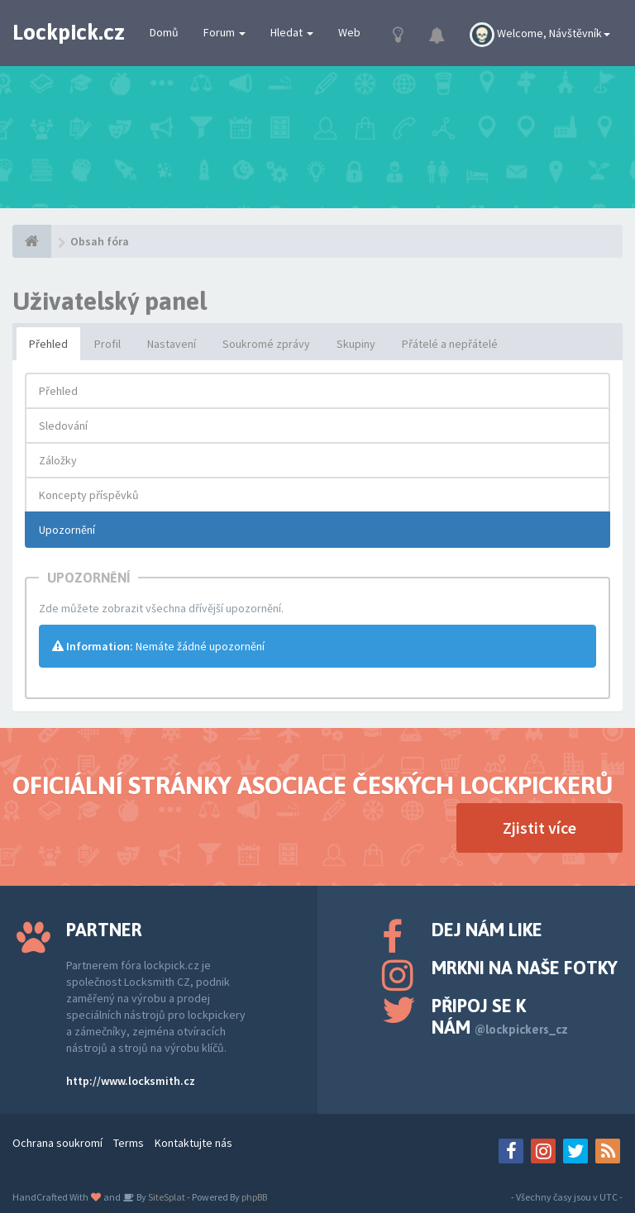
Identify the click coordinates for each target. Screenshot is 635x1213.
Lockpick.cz (68, 32)
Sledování (63, 425)
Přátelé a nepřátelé (450, 343)
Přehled (48, 343)
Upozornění (67, 529)
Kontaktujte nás (193, 1142)
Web (349, 32)
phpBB (254, 1197)
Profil (107, 343)
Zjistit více (539, 827)
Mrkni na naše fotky (525, 967)
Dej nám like (487, 929)
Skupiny (356, 343)
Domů (164, 32)
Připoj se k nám (500, 1016)
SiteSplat (165, 1197)
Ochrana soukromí (57, 1142)
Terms (128, 1142)
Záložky (58, 460)
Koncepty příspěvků (89, 495)
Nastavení (171, 343)
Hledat (291, 32)
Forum (224, 32)
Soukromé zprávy (266, 343)
